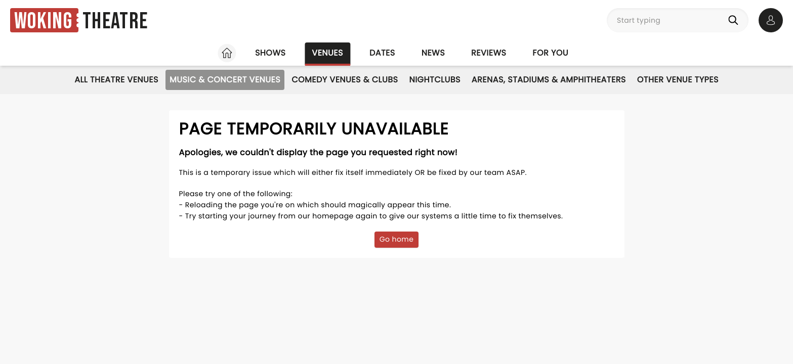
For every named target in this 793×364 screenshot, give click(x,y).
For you (550, 53)
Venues (327, 53)
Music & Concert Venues (225, 79)
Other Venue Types (678, 79)
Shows (270, 53)
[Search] (735, 20)
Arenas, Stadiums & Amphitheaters (549, 79)
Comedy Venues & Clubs (344, 79)
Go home (397, 239)
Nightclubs (434, 79)
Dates (382, 53)
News (433, 53)
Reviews (488, 53)
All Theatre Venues (116, 79)
